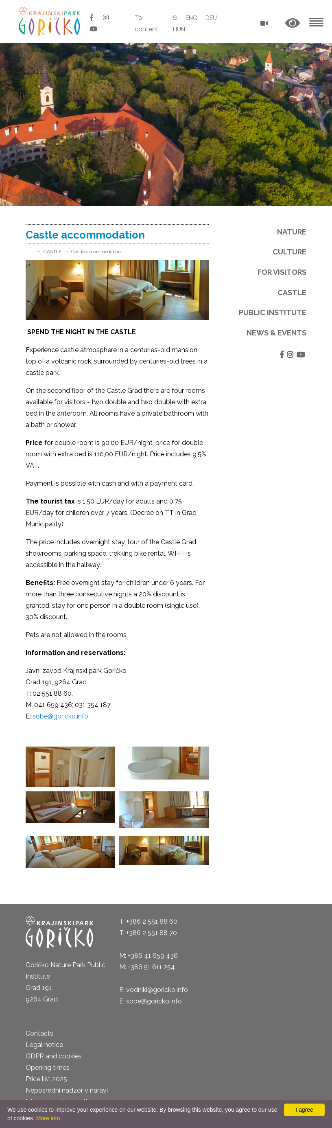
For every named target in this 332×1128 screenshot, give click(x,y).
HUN (179, 29)
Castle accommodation (96, 251)
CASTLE (52, 251)
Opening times (48, 1067)
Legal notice (44, 1045)
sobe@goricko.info (60, 716)
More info (48, 1118)
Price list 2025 (46, 1079)
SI (175, 18)
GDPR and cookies (54, 1056)
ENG (191, 18)
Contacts (39, 1033)
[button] (292, 23)
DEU (211, 18)
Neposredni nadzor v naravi (67, 1090)
